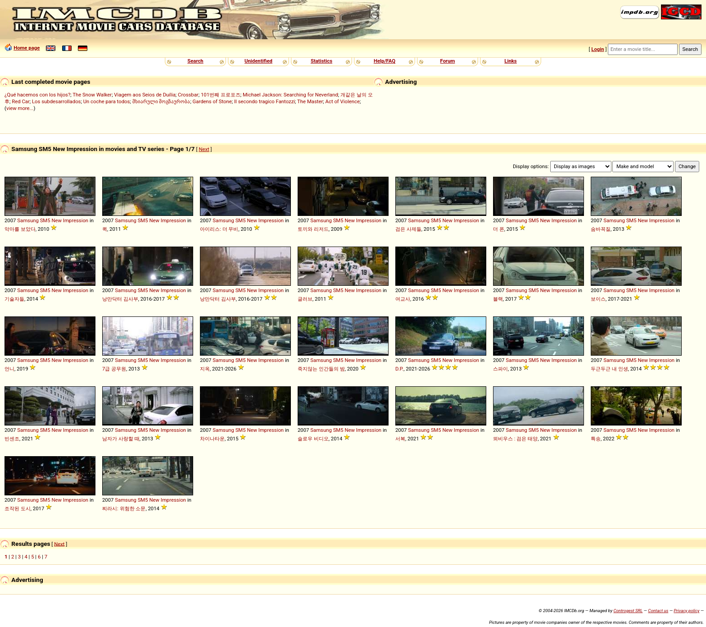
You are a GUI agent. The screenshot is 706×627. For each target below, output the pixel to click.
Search (195, 61)
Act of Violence (343, 101)
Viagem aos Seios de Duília (145, 95)
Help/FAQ (384, 61)
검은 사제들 (408, 229)
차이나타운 (212, 438)
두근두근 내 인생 (609, 369)
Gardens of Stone (212, 101)
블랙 (498, 299)
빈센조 (12, 438)
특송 (596, 438)
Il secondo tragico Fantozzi (264, 101)
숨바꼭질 (601, 229)
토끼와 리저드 (313, 229)
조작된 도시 (18, 508)
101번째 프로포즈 (220, 95)
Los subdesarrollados (56, 101)
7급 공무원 (114, 369)
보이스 (598, 299)
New (56, 220)
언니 (9, 369)
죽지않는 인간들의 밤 (321, 369)
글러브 (305, 299)
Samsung (28, 220)
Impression (75, 220)
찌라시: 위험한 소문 (123, 508)
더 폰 (498, 229)
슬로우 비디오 (313, 438)
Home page (27, 48)
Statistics (321, 61)
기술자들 (14, 299)
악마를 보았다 (20, 229)
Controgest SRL (628, 610)
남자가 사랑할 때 (121, 438)
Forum (447, 61)
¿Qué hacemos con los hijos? (37, 95)
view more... (20, 108)
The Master (310, 101)
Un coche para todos (106, 101)
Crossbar (188, 95)
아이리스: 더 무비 (219, 229)
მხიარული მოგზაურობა (161, 101)
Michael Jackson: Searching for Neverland (290, 95)
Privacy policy (686, 610)
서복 (400, 438)
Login (597, 49)
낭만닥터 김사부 (120, 299)
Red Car (21, 101)
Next (204, 149)
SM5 (45, 220)
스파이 (500, 369)
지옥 (205, 369)
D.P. (399, 369)
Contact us (658, 610)
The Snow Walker (92, 95)
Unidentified (258, 61)
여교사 (402, 299)
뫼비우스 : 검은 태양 (515, 438)
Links (510, 61)
